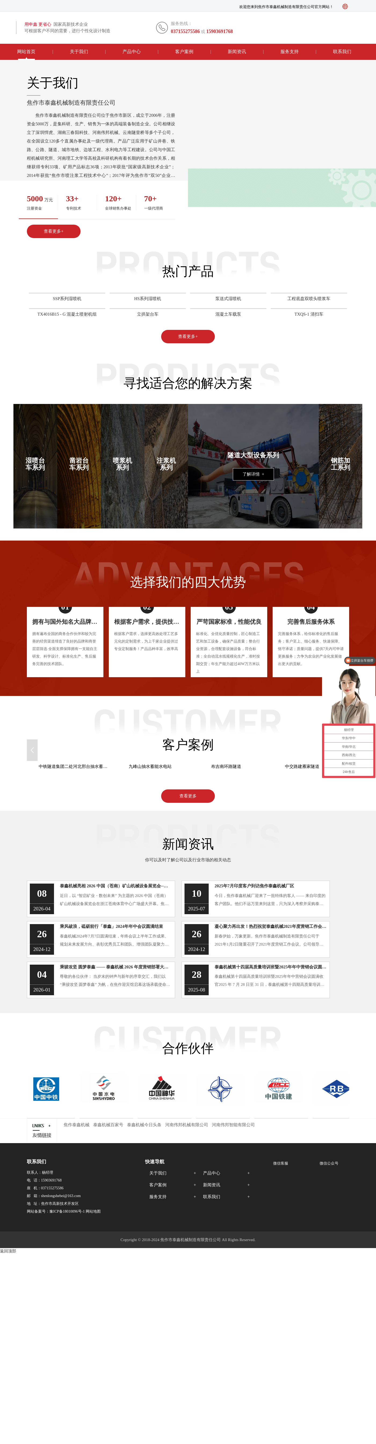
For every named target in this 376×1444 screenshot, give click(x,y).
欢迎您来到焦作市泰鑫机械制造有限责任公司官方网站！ (286, 7)
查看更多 (188, 796)
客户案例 (184, 51)
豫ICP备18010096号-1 (67, 1211)
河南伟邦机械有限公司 (186, 1124)
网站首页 (26, 51)
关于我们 (79, 51)
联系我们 (342, 51)
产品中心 (131, 51)
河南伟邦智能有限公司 (233, 1124)
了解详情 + (253, 474)
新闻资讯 (237, 51)
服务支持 (289, 51)
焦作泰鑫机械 (76, 1124)
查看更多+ (53, 231)
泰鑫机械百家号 (108, 1124)
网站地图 (93, 1211)
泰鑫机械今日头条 (144, 1124)
